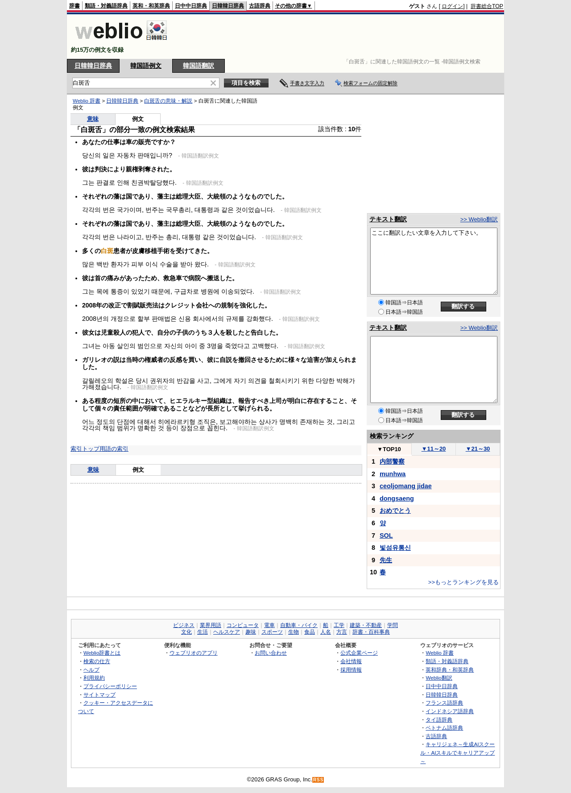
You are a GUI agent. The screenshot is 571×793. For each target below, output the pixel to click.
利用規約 (94, 678)
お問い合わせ (271, 653)
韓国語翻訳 (198, 65)
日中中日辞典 (191, 5)
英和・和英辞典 (151, 5)
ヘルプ (91, 670)
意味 (93, 119)
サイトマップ (99, 695)
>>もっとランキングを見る (463, 582)
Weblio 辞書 (86, 101)
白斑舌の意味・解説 (168, 101)
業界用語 (210, 625)
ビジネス (183, 625)
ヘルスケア (226, 632)
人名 (325, 632)
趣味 (250, 632)
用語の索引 (113, 448)
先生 (386, 560)
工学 (339, 625)
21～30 (478, 448)
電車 (269, 625)
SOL (386, 535)
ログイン (452, 6)
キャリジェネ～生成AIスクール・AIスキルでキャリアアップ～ (457, 752)
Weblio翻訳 (439, 678)
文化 (186, 632)
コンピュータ (243, 625)
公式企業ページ (359, 653)
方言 (341, 632)
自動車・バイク (299, 625)
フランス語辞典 (444, 703)
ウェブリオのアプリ (194, 653)
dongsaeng (397, 498)
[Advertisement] (340, 37)
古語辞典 (259, 5)
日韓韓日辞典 (228, 5)
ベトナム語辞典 (444, 728)
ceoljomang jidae (406, 486)
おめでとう (395, 510)
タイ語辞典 (439, 719)
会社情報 (351, 661)
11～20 (434, 448)
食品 (309, 632)
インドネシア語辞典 (450, 711)
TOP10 (389, 449)
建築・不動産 (366, 625)
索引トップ (84, 448)
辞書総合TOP (487, 6)
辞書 (74, 5)
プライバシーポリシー (110, 686)
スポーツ (272, 632)
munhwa (392, 473)
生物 (293, 632)
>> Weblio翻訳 (479, 219)
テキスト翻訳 (388, 219)
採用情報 (351, 670)
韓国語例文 (145, 65)
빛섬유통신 (395, 547)
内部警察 (392, 461)
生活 (202, 632)
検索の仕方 (96, 661)
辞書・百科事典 (371, 632)
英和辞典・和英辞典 (450, 670)
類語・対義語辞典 (106, 5)
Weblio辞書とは (101, 653)
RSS (318, 779)
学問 (392, 625)
